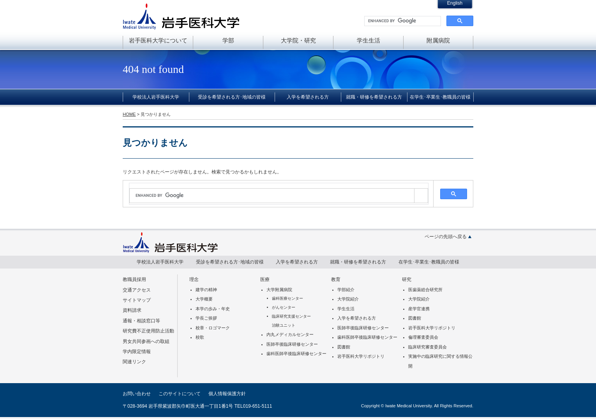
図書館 (343, 347)
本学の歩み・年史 (213, 308)
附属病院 (438, 40)
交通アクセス (137, 290)
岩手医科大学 (181, 16)
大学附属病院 (279, 289)
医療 (265, 279)
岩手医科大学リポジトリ (360, 356)
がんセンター (283, 307)
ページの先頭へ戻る (446, 236)
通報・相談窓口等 (141, 321)
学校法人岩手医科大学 (155, 97)
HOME (129, 114)
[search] (402, 21)
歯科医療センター (287, 298)
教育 (335, 279)
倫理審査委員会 (423, 337)
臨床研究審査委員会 (427, 347)
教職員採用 (134, 279)
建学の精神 (206, 289)
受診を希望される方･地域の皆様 (232, 97)
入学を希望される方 (308, 97)
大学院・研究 (298, 40)
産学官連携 (419, 308)
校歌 (200, 337)
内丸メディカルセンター (290, 334)
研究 (406, 279)
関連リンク (134, 361)
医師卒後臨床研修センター (292, 344)
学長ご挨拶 (206, 318)
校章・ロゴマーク (213, 327)
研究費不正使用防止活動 (148, 331)
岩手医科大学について (158, 40)
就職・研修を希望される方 (374, 97)
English (454, 3)
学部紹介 (345, 289)
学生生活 (368, 40)
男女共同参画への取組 (146, 341)
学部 (228, 40)
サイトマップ (137, 300)
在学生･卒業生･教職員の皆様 (440, 97)
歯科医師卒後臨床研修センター (296, 353)
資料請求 (132, 310)
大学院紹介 (348, 299)
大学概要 (204, 299)
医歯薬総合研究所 (425, 289)
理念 (194, 279)
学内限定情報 (137, 351)
